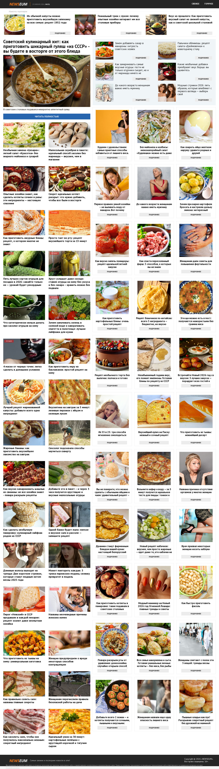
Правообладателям (12, 768)
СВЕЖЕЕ (195, 3)
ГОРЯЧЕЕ (208, 3)
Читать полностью (47, 116)
